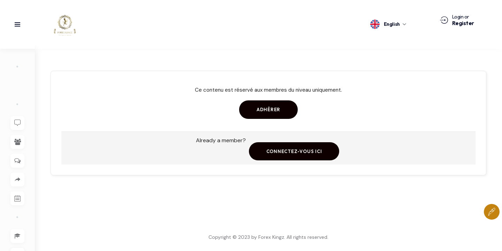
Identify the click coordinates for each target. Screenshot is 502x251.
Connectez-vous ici (294, 151)
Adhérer (268, 109)
